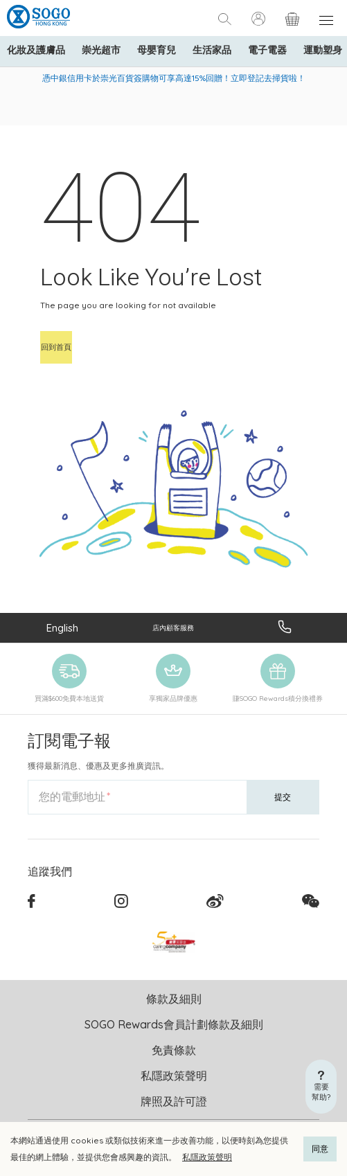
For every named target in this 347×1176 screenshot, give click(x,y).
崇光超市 (101, 50)
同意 (320, 1148)
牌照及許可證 (174, 1101)
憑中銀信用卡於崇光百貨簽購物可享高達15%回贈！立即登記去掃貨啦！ (173, 78)
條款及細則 (174, 999)
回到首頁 (56, 347)
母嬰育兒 (156, 50)
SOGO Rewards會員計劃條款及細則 (173, 1024)
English (62, 627)
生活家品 (212, 50)
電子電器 (267, 50)
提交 (282, 797)
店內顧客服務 (173, 627)
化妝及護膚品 (36, 50)
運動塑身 (322, 50)
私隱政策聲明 (207, 1157)
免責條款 (174, 1050)
